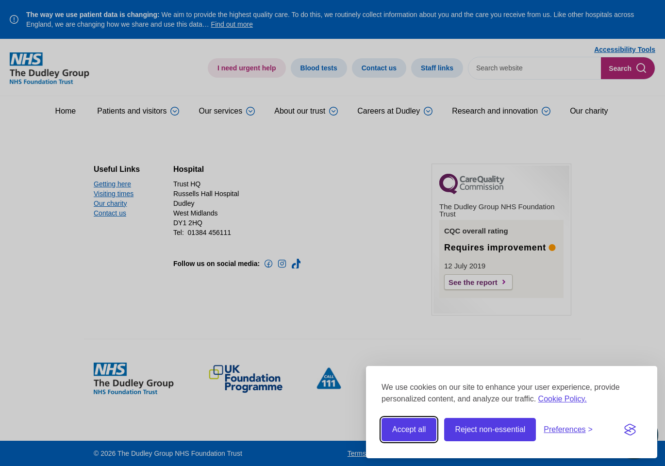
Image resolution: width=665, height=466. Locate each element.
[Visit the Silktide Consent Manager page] (630, 429)
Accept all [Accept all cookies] (409, 429)
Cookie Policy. (562, 399)
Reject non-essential (490, 429)
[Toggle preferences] (568, 429)
